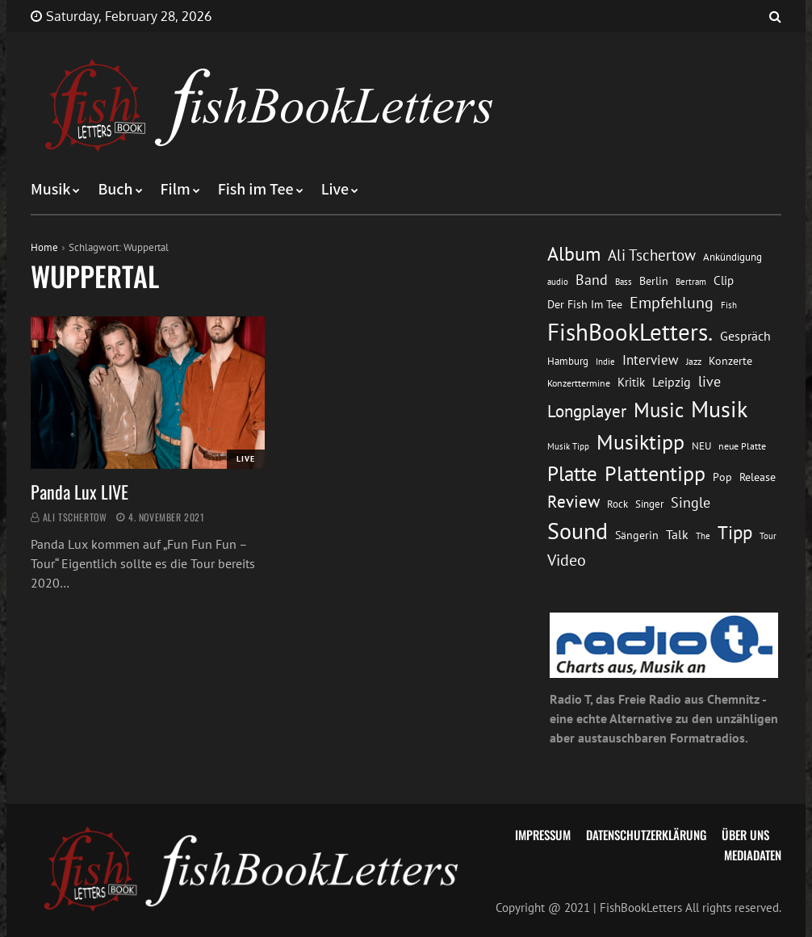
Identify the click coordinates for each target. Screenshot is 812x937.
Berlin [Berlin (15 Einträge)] (653, 281)
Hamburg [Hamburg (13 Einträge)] (567, 361)
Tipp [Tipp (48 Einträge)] (735, 532)
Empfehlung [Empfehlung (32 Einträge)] (672, 302)
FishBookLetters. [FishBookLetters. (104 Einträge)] (630, 331)
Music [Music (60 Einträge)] (659, 410)
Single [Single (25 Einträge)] (690, 502)
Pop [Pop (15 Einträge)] (722, 477)
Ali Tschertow (75, 517)
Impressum (543, 834)
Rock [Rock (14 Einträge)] (617, 503)
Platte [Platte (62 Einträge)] (572, 473)
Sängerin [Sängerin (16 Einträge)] (637, 534)
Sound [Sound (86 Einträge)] (577, 531)
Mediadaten (752, 855)
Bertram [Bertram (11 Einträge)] (691, 281)
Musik (50, 190)
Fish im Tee (256, 190)
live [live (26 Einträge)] (709, 381)
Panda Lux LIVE (79, 491)
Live (335, 190)
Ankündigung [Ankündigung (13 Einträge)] (732, 257)
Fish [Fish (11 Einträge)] (729, 305)
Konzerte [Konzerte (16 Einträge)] (730, 360)
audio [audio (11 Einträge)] (557, 281)
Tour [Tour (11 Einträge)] (768, 535)
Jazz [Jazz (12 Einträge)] (693, 361)
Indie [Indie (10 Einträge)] (605, 361)
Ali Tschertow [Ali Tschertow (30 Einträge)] (652, 255)
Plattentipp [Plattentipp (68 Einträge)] (655, 473)
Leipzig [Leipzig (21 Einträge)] (671, 382)
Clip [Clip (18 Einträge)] (724, 280)
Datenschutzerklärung (646, 834)
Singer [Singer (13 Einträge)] (649, 504)
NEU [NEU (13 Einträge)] (701, 446)
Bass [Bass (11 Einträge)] (623, 281)
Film (175, 190)
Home (44, 247)
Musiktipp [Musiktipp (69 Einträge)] (640, 441)
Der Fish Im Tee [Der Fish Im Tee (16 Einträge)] (584, 304)
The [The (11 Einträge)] (703, 535)
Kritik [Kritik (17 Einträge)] (631, 382)
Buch (115, 190)
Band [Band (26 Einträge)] (592, 279)
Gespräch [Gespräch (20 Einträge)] (745, 336)
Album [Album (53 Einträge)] (574, 253)
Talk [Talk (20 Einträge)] (677, 534)
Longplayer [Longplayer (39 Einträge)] (586, 410)
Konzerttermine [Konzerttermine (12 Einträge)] (578, 383)
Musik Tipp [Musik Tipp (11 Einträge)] (568, 446)
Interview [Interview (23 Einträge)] (650, 360)
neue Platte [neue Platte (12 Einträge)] (742, 446)
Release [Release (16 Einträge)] (757, 476)
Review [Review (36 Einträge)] (573, 501)
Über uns (745, 834)
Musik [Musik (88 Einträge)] (719, 409)
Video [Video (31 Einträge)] (566, 560)
